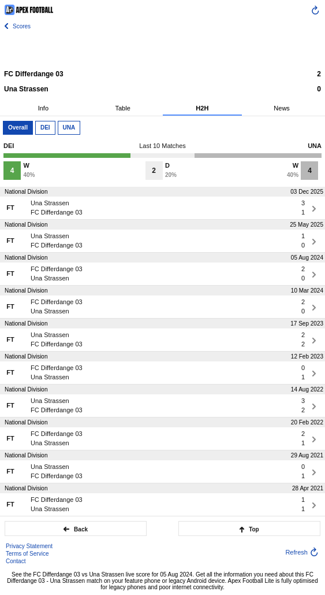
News (282, 108)
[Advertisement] (163, 49)
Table (122, 108)
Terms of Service (27, 553)
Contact (15, 561)
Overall (18, 127)
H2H (202, 108)
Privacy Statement (29, 546)
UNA (69, 127)
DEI (45, 127)
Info (43, 108)
